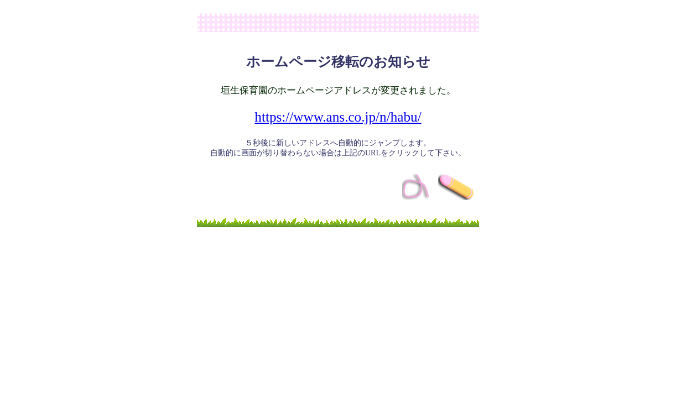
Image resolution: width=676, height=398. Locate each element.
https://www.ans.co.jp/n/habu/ (337, 116)
